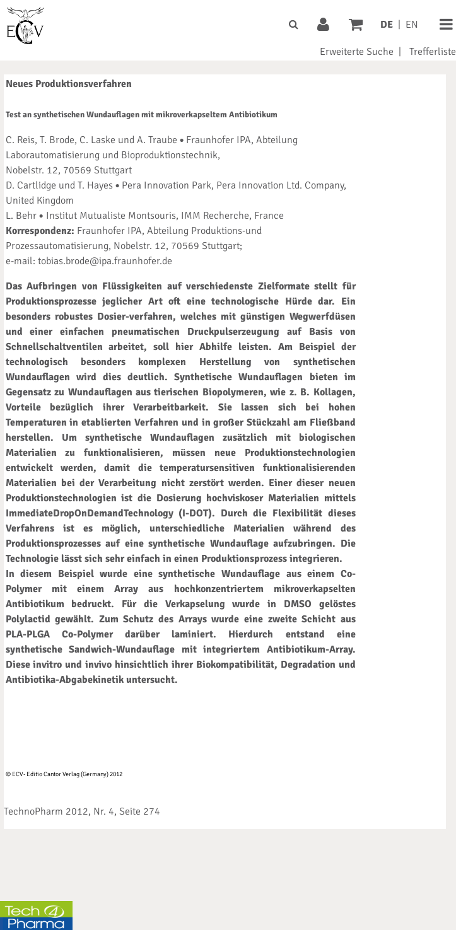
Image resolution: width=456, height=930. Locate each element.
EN (412, 24)
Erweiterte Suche (357, 51)
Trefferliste (432, 51)
